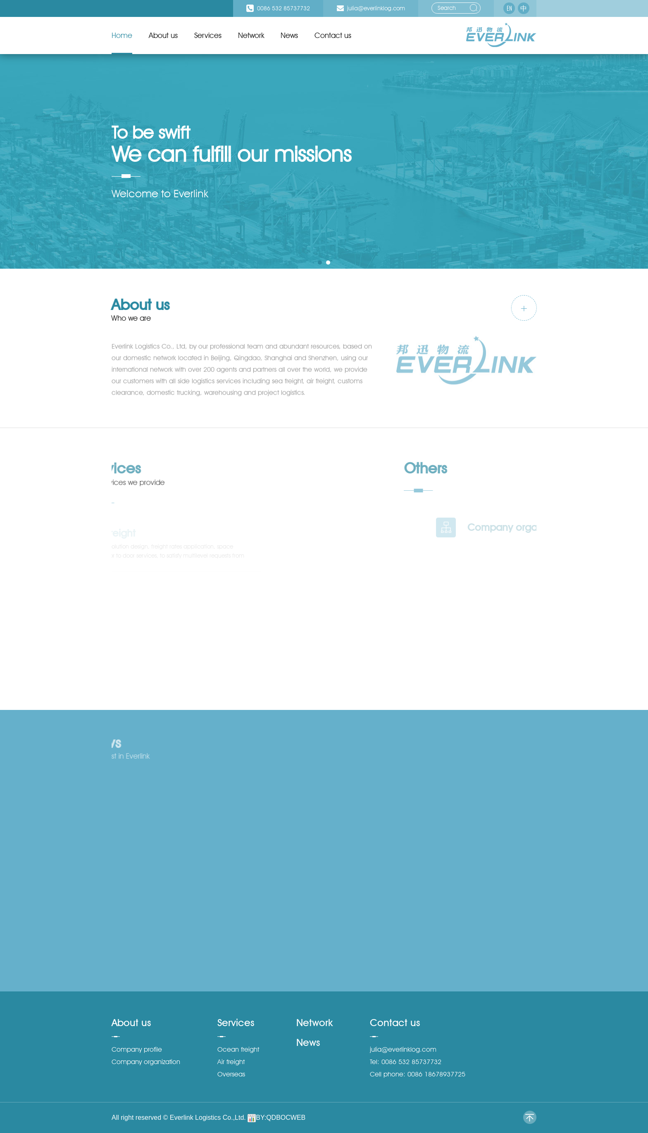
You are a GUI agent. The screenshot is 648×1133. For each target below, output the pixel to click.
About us (163, 35)
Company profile (137, 1049)
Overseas (231, 1074)
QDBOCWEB (285, 1117)
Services (208, 35)
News (289, 35)
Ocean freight (238, 1049)
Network (251, 35)
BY (260, 1117)
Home (122, 35)
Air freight (231, 1062)
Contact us (332, 35)
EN (509, 8)
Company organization (146, 1062)
